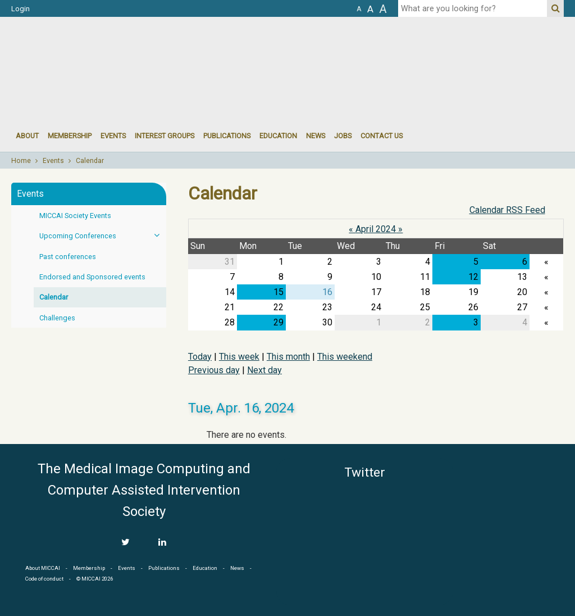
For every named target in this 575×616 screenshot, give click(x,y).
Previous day (214, 370)
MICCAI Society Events (75, 215)
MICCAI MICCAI (103, 50)
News (315, 136)
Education (278, 136)
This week (239, 356)
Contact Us (381, 136)
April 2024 (375, 229)
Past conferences (67, 256)
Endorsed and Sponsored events (92, 277)
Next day (264, 370)
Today (200, 356)
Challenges (57, 318)
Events (53, 161)
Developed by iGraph (545, 612)
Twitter (364, 472)
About (27, 136)
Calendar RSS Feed (507, 210)
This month (288, 356)
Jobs (343, 136)
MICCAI (513, 511)
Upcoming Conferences (102, 235)
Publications (226, 136)
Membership (70, 136)
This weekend (344, 356)
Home (21, 161)
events (113, 136)
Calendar (90, 161)
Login (20, 8)
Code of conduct (44, 579)
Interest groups (164, 136)
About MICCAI (42, 568)
